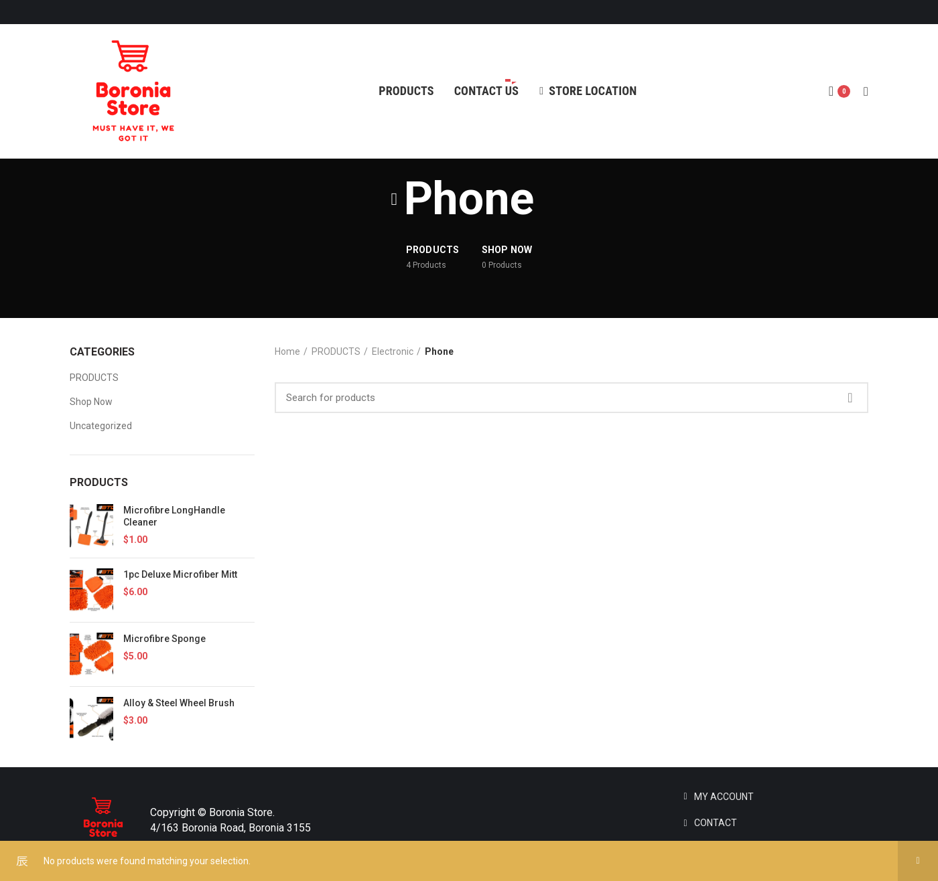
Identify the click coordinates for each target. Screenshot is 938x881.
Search (850, 397)
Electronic (392, 351)
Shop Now (91, 401)
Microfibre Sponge (164, 638)
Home (287, 351)
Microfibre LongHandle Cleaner (174, 516)
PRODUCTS (94, 377)
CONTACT (715, 822)
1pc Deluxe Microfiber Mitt (180, 574)
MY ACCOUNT (724, 796)
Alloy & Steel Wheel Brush (178, 703)
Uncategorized (101, 425)
